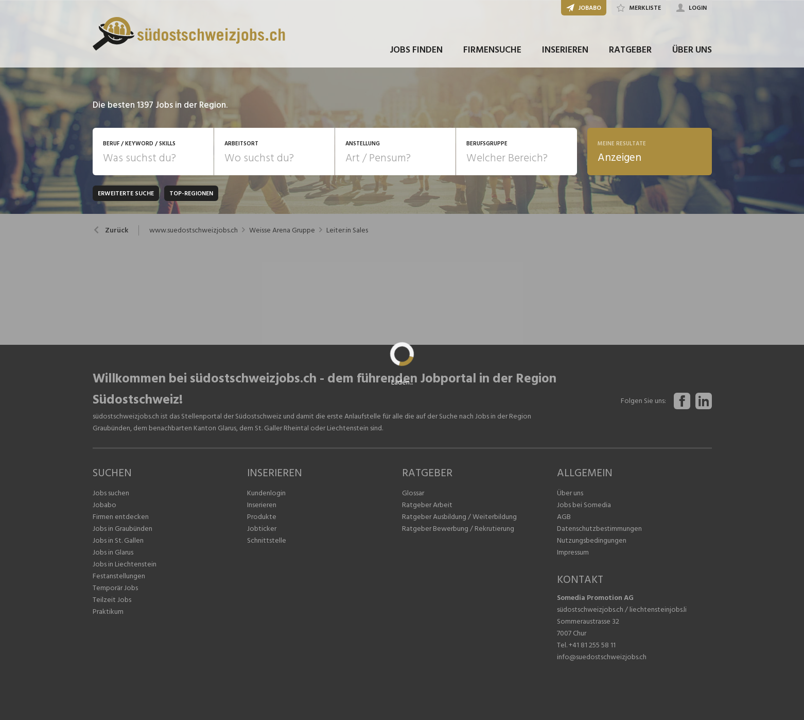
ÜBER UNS (692, 50)
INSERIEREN (565, 50)
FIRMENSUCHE (492, 50)
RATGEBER (630, 50)
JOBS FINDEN (416, 50)
